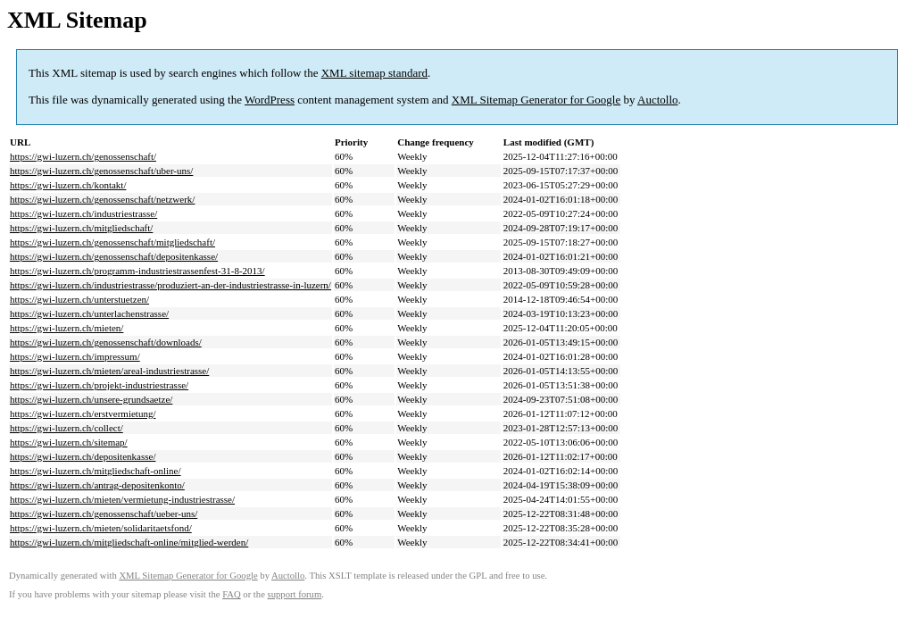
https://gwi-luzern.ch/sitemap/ (69, 442)
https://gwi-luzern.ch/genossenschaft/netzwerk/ (102, 199)
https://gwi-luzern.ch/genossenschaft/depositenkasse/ (114, 256)
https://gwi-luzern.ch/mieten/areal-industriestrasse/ (109, 370)
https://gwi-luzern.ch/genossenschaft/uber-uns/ (101, 170)
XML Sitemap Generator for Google (536, 99)
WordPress (270, 99)
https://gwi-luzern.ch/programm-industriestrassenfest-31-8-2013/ (137, 270)
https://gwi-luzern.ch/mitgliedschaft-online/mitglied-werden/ (129, 542)
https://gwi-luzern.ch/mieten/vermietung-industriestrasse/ (122, 499)
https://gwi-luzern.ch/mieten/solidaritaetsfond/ (101, 527)
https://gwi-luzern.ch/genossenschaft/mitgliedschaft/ (112, 242)
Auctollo (657, 99)
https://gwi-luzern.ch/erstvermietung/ (82, 413)
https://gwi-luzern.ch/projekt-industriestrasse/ (99, 385)
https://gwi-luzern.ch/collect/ (66, 427)
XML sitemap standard (374, 72)
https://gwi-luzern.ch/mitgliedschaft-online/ (95, 470)
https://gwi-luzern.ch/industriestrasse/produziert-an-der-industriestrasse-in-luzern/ (170, 285)
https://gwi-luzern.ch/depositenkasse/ (82, 456)
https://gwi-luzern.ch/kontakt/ (68, 185)
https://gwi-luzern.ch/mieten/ (66, 327)
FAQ (231, 594)
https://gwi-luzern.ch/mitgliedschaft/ (81, 227)
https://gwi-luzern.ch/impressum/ (75, 356)
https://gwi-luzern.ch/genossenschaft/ (83, 156)
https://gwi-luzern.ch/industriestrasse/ (83, 213)
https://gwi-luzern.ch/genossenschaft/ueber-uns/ (103, 513)
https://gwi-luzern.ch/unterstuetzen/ (79, 299)
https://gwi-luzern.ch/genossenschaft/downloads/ (106, 342)
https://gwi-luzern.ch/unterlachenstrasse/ (89, 313)
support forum (295, 594)
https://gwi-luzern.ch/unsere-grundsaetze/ (91, 399)
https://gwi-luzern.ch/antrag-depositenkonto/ (97, 485)
